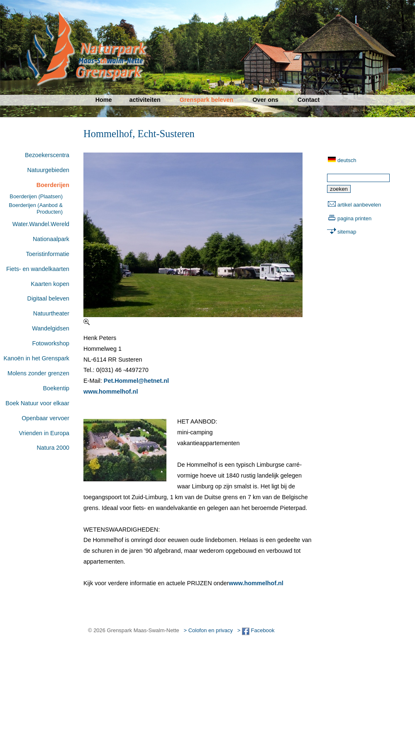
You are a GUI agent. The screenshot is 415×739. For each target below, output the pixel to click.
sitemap (346, 232)
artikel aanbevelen (359, 205)
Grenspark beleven (207, 99)
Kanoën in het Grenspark (36, 358)
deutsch (346, 160)
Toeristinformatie (47, 254)
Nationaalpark (51, 239)
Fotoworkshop (50, 343)
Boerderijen (53, 185)
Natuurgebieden (48, 170)
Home (103, 99)
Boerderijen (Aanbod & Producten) (36, 208)
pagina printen (354, 218)
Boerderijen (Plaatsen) (36, 196)
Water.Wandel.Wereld (40, 224)
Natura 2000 (53, 447)
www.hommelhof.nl (110, 391)
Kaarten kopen (50, 284)
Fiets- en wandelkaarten (37, 269)
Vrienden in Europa (44, 433)
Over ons (265, 99)
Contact (309, 99)
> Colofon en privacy (208, 630)
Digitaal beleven (48, 298)
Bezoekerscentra (47, 155)
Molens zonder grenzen (38, 373)
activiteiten (145, 99)
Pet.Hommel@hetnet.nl (136, 380)
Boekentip (56, 388)
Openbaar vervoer (45, 418)
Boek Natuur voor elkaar (37, 403)
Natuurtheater (51, 313)
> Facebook (256, 630)
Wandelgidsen (50, 328)
